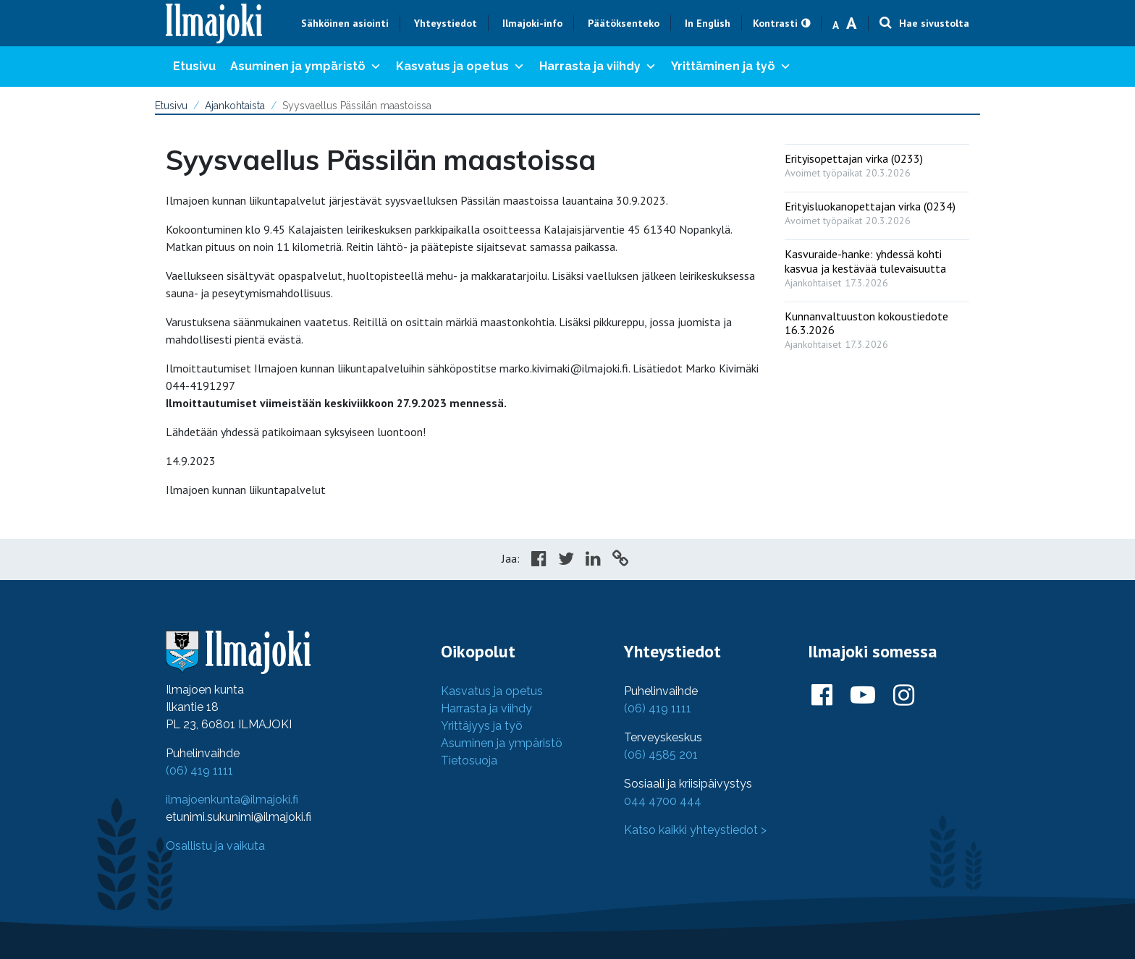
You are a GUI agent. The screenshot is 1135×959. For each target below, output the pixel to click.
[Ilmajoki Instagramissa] (904, 696)
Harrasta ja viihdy (598, 66)
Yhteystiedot (445, 23)
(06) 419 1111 (199, 770)
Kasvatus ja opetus (460, 66)
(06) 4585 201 (661, 755)
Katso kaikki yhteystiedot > (695, 830)
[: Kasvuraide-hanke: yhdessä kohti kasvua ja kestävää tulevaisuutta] (877, 264)
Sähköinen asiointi (345, 23)
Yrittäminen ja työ (731, 66)
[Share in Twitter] (566, 560)
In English (707, 23)
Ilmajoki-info (532, 23)
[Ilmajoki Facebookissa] (822, 696)
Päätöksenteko (623, 23)
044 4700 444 (662, 801)
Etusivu (194, 66)
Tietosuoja (469, 760)
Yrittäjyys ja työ (482, 726)
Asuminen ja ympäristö (305, 66)
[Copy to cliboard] (620, 560)
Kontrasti (775, 23)
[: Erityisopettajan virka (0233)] (877, 162)
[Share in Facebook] (539, 560)
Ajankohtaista (235, 105)
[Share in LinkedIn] (593, 560)
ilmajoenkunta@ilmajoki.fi (232, 799)
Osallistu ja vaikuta (215, 846)
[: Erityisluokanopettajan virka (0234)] (877, 210)
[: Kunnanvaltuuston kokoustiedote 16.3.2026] (877, 327)
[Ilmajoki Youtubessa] (863, 696)
